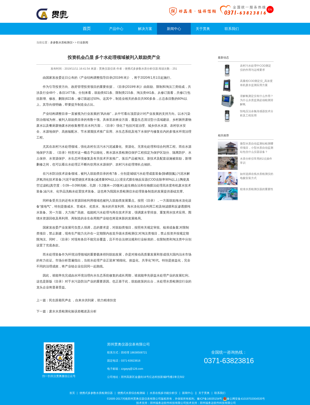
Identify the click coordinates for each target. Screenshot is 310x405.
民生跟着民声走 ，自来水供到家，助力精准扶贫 (82, 300)
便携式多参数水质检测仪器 (96, 392)
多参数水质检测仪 (61, 42)
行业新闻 (82, 42)
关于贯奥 (203, 29)
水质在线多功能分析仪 (163, 392)
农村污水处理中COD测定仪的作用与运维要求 (255, 67)
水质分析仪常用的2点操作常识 (256, 160)
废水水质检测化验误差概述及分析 (72, 311)
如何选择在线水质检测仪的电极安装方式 (256, 176)
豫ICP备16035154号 (209, 398)
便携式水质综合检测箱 (131, 392)
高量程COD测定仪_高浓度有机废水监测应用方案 (256, 83)
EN (270, 9)
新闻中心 (174, 29)
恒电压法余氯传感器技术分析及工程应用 (256, 113)
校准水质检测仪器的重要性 (256, 189)
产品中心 (116, 29)
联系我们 (232, 29)
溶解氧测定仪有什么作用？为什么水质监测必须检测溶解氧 (256, 100)
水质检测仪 (174, 281)
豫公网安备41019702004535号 (246, 398)
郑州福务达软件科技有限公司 (168, 402)
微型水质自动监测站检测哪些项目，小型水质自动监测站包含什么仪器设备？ (256, 147)
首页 (72, 392)
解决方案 (145, 29)
